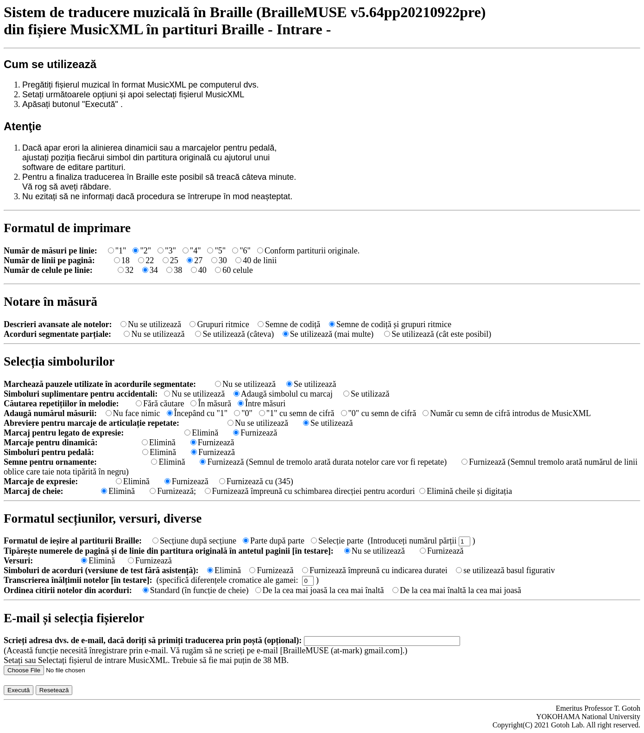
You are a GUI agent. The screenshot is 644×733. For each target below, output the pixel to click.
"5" (216, 250)
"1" (117, 250)
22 (146, 260)
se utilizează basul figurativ (505, 570)
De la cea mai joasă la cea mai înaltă (319, 590)
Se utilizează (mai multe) (329, 334)
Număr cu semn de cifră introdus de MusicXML (507, 413)
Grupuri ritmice (219, 324)
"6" (241, 250)
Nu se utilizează (150, 324)
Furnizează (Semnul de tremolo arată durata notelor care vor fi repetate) (323, 462)
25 (170, 260)
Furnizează (255, 432)
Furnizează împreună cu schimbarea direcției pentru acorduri (310, 491)
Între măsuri (261, 403)
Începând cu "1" (197, 413)
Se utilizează (311, 384)
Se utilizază (366, 393)
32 (125, 270)
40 (199, 270)
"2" (142, 250)
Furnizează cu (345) (256, 481)
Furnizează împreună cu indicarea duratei (375, 570)
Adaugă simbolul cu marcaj (284, 393)
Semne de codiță (289, 324)
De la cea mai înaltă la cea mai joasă (456, 590)
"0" (243, 413)
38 (174, 270)
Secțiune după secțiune (194, 540)
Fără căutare (160, 403)
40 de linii (256, 260)
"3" (167, 250)
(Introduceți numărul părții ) (421, 540)
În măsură (210, 403)
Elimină (201, 432)
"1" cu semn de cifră (297, 413)
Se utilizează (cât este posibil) (437, 334)
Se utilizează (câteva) (234, 334)
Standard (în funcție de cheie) (196, 590)
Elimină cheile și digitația (465, 491)
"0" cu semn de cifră (379, 413)
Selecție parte (337, 540)
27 (194, 260)
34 (150, 270)
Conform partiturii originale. (308, 250)
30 (219, 260)
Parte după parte (273, 540)
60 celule (234, 270)
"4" (192, 250)
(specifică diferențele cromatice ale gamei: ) (238, 580)
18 (122, 260)
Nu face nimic (133, 413)
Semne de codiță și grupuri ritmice (390, 324)
